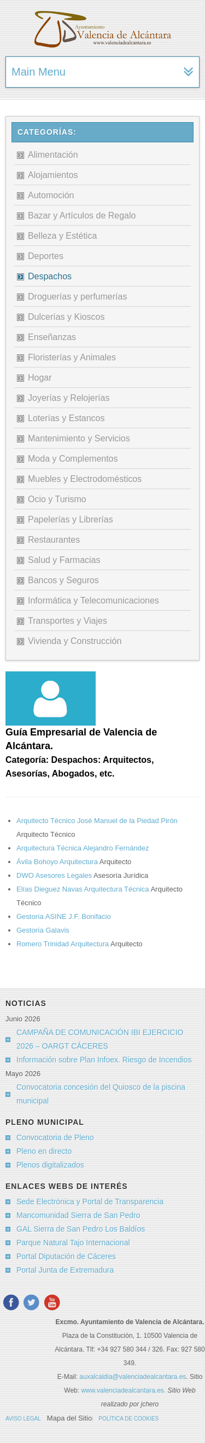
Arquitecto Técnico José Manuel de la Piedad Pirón (97, 821)
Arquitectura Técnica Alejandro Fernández (82, 848)
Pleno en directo (44, 1151)
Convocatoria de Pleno (55, 1137)
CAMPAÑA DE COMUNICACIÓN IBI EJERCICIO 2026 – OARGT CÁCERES (99, 1039)
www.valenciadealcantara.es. (124, 1390)
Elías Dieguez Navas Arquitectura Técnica (83, 889)
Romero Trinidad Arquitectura (63, 944)
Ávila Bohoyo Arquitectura (57, 862)
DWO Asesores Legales (54, 875)
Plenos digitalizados (50, 1164)
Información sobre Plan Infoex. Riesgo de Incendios (104, 1059)
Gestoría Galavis (42, 930)
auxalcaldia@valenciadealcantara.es (132, 1377)
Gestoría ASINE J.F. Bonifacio (63, 916)
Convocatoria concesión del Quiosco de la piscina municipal (100, 1094)
